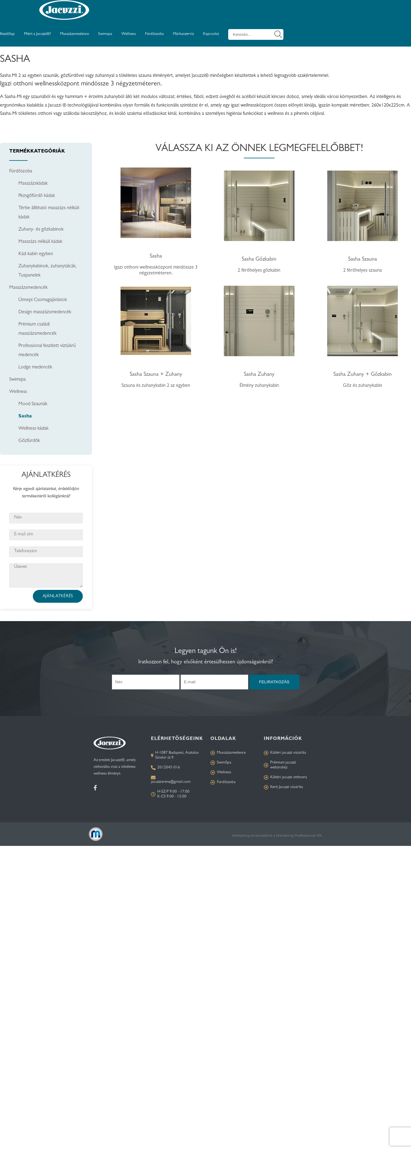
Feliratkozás (274, 682)
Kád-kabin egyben (35, 254)
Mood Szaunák (32, 404)
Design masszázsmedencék (44, 312)
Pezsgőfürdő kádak (36, 196)
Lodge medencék (35, 367)
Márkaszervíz (183, 34)
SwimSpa (220, 762)
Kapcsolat (211, 34)
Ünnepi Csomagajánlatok (42, 300)
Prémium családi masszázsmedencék (37, 329)
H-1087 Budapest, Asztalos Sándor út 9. (175, 755)
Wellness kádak (33, 428)
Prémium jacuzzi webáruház (280, 765)
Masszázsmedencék (28, 287)
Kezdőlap (7, 34)
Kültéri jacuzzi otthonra (285, 777)
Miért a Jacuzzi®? (37, 34)
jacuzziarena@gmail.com (170, 782)
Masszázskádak (33, 183)
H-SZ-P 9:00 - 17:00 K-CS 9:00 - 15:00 (170, 794)
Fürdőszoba (154, 34)
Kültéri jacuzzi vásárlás (285, 753)
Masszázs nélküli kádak (40, 241)
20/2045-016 (165, 767)
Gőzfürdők (29, 441)
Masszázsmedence (74, 34)
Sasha (25, 416)
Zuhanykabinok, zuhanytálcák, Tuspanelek (47, 271)
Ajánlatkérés (58, 596)
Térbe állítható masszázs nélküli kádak (48, 213)
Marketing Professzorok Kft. (299, 835)
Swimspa (105, 34)
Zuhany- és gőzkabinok (40, 229)
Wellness (128, 34)
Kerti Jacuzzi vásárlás (283, 787)
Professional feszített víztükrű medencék (47, 351)
